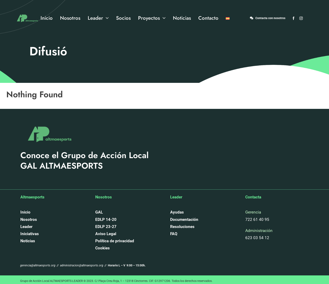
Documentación (184, 219)
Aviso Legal (105, 233)
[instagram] (301, 18)
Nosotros (28, 219)
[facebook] (293, 18)
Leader (26, 226)
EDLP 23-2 (104, 226)
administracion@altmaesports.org (81, 265)
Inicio (25, 212)
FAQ (173, 233)
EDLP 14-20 (105, 219)
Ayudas (177, 212)
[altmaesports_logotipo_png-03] (26, 13)
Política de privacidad (114, 240)
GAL (99, 212)
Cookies (102, 248)
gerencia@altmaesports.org (38, 265)
